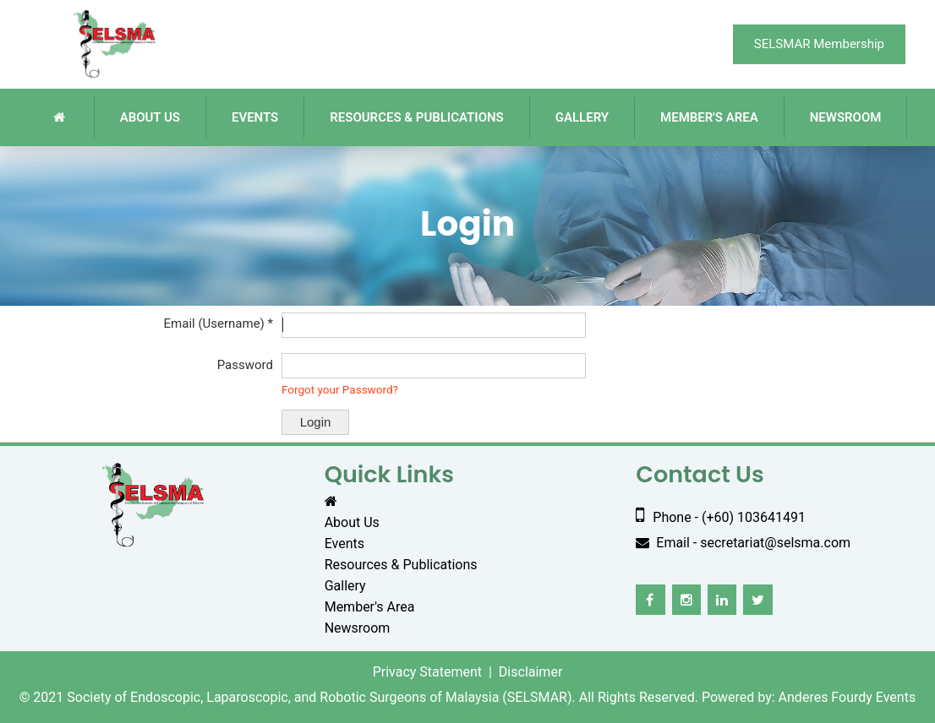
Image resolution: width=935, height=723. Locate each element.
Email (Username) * (218, 323)
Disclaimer (530, 672)
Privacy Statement (427, 672)
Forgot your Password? (340, 389)
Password (245, 364)
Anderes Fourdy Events (847, 697)
